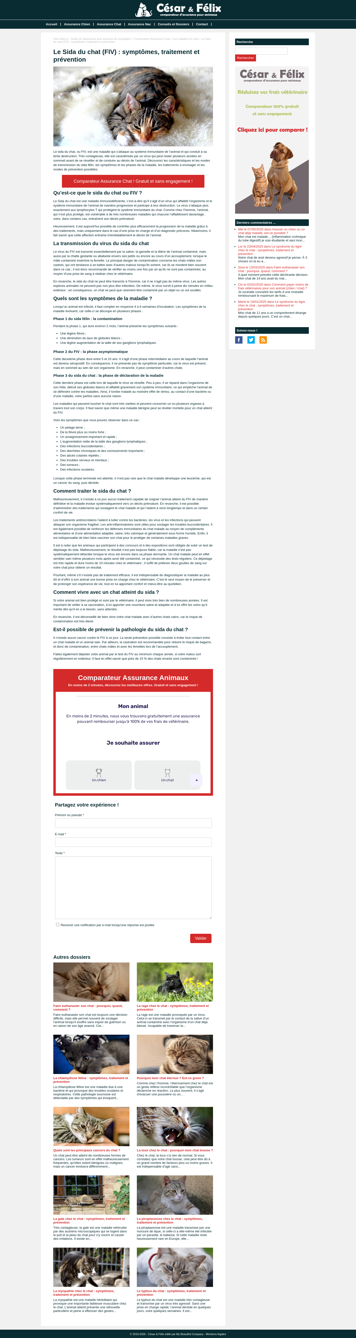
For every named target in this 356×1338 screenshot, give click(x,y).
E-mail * (60, 834)
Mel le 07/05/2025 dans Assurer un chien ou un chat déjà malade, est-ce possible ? (271, 231)
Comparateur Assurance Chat (152, 38)
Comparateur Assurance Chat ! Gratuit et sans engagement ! (133, 181)
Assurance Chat (109, 24)
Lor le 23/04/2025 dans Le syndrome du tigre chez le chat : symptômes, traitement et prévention (270, 250)
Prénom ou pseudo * (69, 815)
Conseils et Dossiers (173, 24)
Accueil (51, 24)
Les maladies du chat (185, 38)
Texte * (60, 853)
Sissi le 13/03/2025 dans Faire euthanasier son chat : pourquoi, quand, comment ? (271, 269)
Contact (202, 24)
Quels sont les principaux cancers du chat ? (86, 1150)
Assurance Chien (77, 24)
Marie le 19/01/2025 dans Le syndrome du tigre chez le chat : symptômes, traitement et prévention (271, 305)
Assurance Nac (139, 24)
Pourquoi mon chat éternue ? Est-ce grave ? (170, 1078)
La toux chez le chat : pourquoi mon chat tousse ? (175, 1150)
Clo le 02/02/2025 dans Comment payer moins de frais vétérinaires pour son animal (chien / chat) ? (273, 286)
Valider (201, 938)
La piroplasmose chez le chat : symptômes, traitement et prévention (170, 1220)
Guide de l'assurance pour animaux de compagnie (101, 38)
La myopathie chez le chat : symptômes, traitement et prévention (83, 1292)
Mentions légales (216, 1334)
